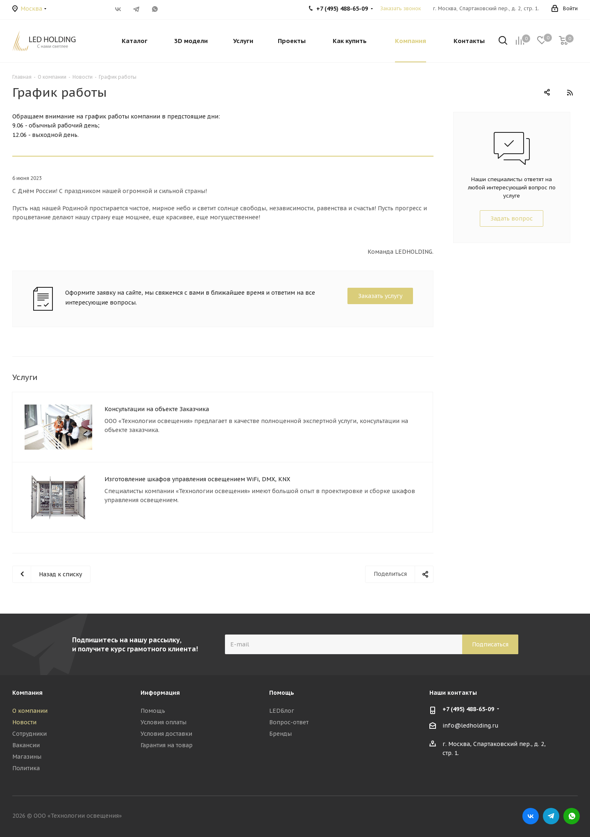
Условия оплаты (163, 722)
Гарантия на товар (167, 745)
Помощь (153, 710)
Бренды (280, 733)
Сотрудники (29, 733)
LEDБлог (281, 710)
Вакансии (26, 745)
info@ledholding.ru (470, 726)
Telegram (136, 9)
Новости (24, 722)
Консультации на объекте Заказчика (156, 409)
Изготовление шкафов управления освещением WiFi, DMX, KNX (197, 479)
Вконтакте (118, 9)
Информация (160, 692)
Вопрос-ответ (289, 722)
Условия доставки (166, 733)
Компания (27, 692)
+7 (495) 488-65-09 (468, 709)
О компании (30, 710)
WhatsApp (154, 9)
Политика (26, 768)
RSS (569, 92)
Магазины (26, 756)
